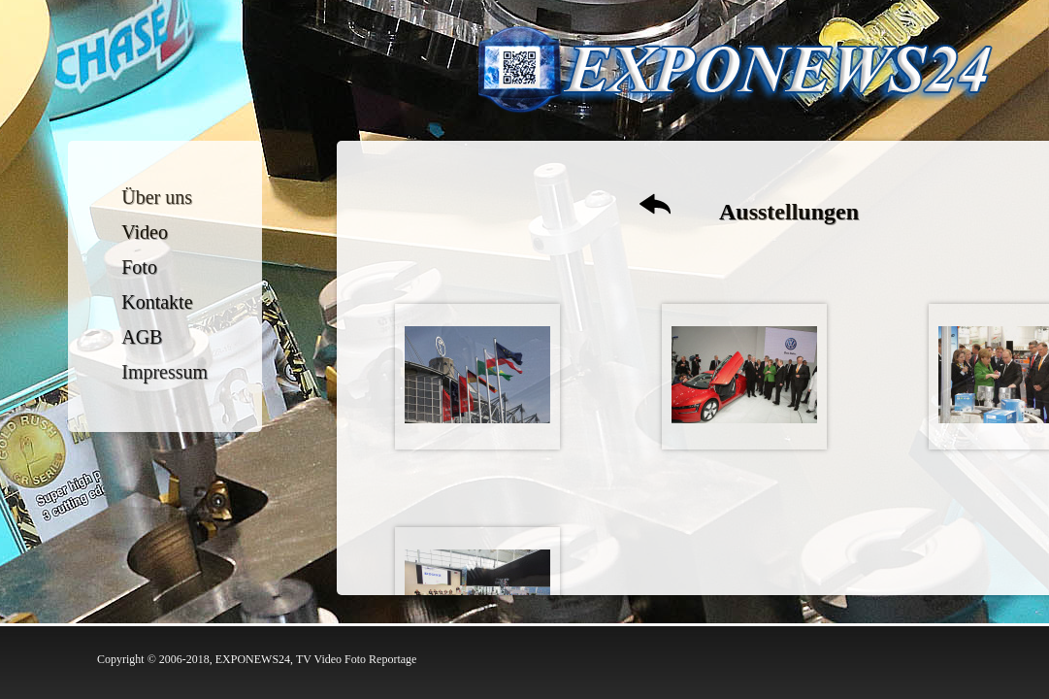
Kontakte (157, 302)
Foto (140, 267)
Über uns (157, 197)
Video (145, 232)
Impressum (165, 372)
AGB (142, 337)
